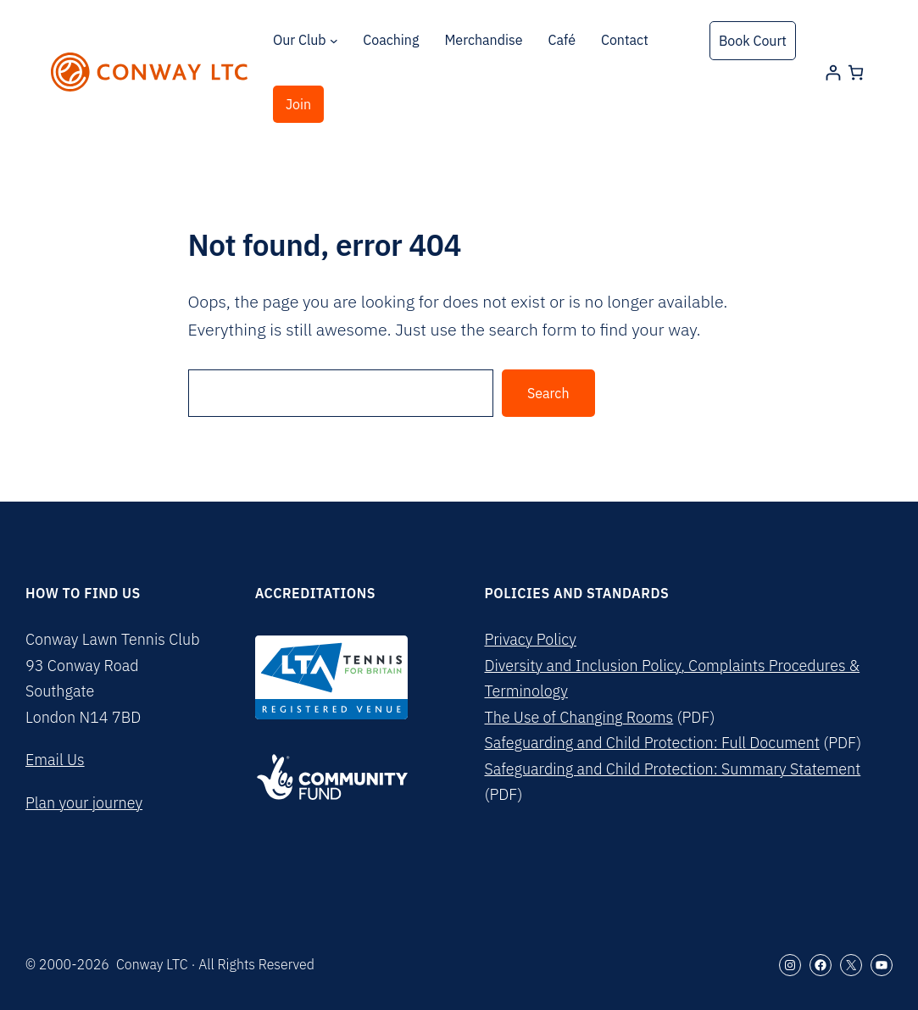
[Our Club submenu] (334, 40)
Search (548, 393)
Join (298, 104)
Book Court (753, 40)
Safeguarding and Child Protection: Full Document (652, 742)
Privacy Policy (530, 639)
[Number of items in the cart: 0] (855, 72)
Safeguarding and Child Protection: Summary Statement (673, 769)
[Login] (832, 72)
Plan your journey (83, 803)
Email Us (55, 759)
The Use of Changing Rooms (579, 717)
